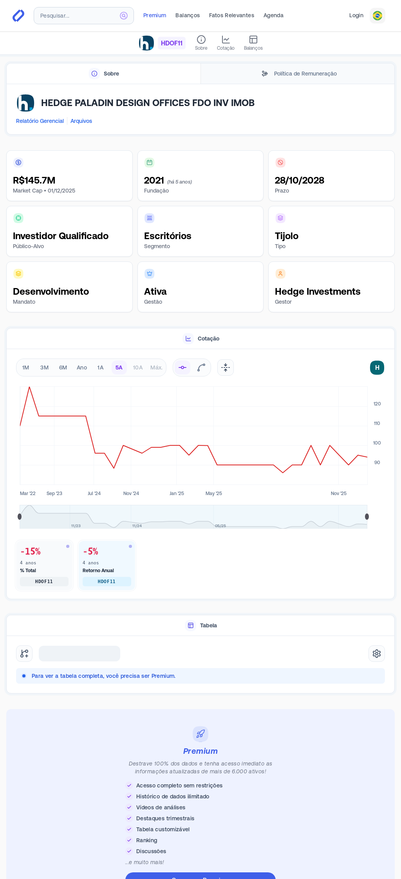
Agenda (274, 15)
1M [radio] (25, 367)
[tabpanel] (200, 109)
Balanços (187, 15)
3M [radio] (44, 367)
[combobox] (84, 15)
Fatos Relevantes (231, 15)
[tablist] (200, 73)
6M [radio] (63, 367)
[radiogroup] (91, 367)
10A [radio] (138, 367)
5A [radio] (119, 367)
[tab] (103, 73)
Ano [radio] (82, 367)
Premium (154, 15)
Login (356, 15)
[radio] (182, 367)
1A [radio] (100, 367)
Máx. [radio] (156, 367)
